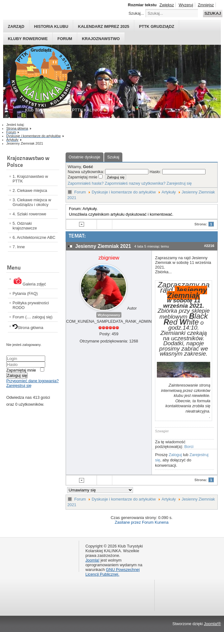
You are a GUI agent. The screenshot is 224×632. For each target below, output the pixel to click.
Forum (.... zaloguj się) (32, 317)
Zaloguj (175, 454)
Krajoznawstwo (101, 38)
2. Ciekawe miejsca (30, 190)
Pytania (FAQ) (25, 293)
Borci (189, 446)
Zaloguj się (17, 375)
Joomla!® (212, 623)
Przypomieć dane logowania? (32, 380)
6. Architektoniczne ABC (34, 237)
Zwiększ (166, 5)
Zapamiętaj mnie (21, 370)
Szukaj (212, 13)
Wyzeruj (186, 5)
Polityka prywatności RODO (31, 305)
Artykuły (169, 192)
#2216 (209, 246)
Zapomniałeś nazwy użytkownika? (135, 183)
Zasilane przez (128, 522)
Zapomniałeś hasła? (86, 183)
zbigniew (109, 258)
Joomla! (92, 560)
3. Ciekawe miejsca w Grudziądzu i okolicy (32, 202)
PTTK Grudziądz (156, 26)
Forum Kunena (155, 522)
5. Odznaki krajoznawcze (25, 225)
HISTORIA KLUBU (51, 26)
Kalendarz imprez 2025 (103, 26)
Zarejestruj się (18, 385)
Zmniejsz (206, 5)
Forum (64, 38)
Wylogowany (109, 315)
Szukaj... (136, 13)
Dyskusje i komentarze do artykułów (124, 192)
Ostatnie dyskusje (84, 157)
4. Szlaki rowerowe (29, 214)
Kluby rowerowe (28, 38)
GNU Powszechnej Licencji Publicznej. (112, 572)
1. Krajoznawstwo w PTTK (30, 178)
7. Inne (19, 246)
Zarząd (16, 26)
